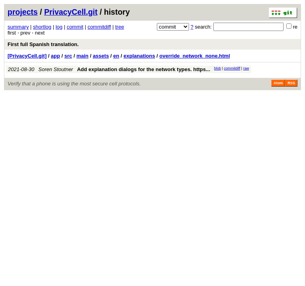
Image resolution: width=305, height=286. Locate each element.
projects (23, 12)
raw (246, 68)
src (68, 56)
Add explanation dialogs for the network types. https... (143, 69)
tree (119, 27)
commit (75, 27)
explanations (139, 56)
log (59, 27)
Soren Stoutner (56, 69)
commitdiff (99, 27)
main (82, 56)
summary (18, 27)
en (116, 56)
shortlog (42, 27)
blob (217, 68)
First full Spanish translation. (43, 44)
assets (101, 56)
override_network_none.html (194, 56)
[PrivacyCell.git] (27, 56)
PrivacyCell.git (70, 12)
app (55, 56)
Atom (278, 83)
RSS (291, 83)
